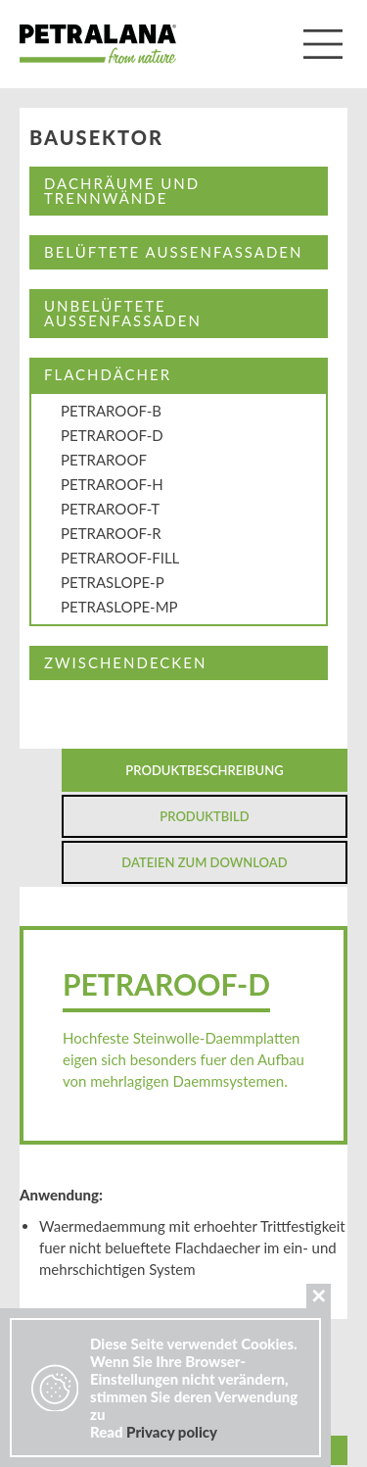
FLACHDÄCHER (107, 374)
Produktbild (204, 816)
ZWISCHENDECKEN (125, 662)
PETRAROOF (104, 459)
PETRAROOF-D (112, 435)
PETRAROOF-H (112, 484)
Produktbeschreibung (204, 770)
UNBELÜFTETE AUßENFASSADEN (123, 313)
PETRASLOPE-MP (119, 606)
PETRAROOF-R (111, 533)
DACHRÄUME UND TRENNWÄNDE (122, 190)
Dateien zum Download (204, 862)
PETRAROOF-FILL (120, 557)
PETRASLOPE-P (112, 582)
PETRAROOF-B (111, 410)
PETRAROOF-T (110, 508)
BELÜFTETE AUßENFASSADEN (173, 252)
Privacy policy (171, 1432)
